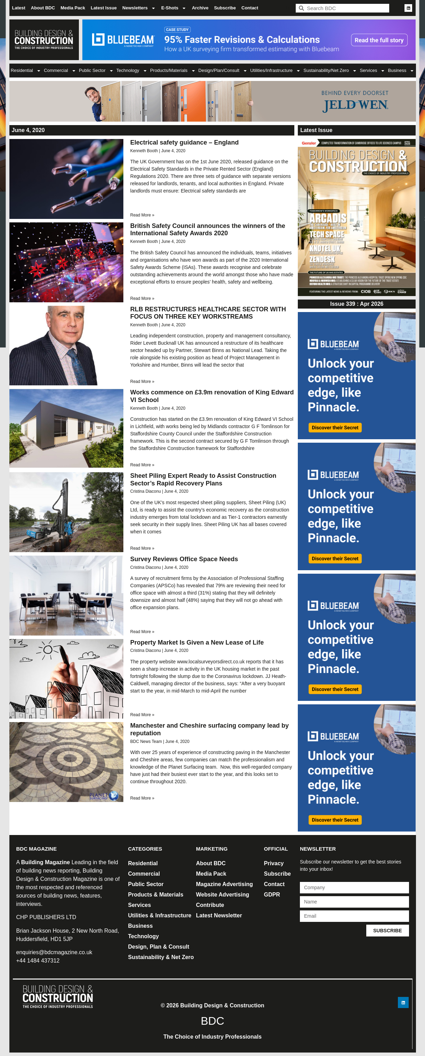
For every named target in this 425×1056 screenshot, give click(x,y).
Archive (200, 7)
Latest (18, 7)
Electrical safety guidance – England (184, 142)
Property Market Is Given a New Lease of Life (197, 642)
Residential (26, 70)
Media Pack (72, 7)
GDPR (272, 895)
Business (401, 70)
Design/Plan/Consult (222, 70)
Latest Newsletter (219, 915)
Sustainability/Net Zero (330, 70)
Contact (250, 7)
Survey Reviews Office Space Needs (184, 559)
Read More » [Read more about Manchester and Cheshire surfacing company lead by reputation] (142, 798)
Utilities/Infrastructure (275, 70)
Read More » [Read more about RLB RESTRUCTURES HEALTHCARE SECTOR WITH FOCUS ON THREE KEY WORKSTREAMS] (142, 381)
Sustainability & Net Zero (161, 957)
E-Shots (173, 8)
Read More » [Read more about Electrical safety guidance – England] (142, 215)
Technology (131, 70)
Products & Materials (155, 895)
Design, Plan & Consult (158, 947)
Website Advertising (222, 895)
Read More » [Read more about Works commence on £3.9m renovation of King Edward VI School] (142, 464)
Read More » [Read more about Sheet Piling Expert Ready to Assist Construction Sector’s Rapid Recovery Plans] (142, 548)
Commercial (60, 70)
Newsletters (139, 8)
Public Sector (96, 70)
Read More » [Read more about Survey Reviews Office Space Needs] (142, 631)
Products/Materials (173, 70)
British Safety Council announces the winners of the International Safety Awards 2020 (207, 229)
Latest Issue (104, 7)
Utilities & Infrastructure (159, 915)
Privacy (274, 863)
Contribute (210, 905)
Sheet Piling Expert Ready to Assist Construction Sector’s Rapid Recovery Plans (203, 479)
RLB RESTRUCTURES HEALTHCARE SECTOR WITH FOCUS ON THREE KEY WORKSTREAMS (208, 313)
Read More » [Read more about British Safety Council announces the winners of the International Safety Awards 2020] (142, 298)
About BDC (43, 7)
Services (372, 70)
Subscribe (225, 7)
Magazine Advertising (224, 884)
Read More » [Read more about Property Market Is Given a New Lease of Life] (142, 714)
